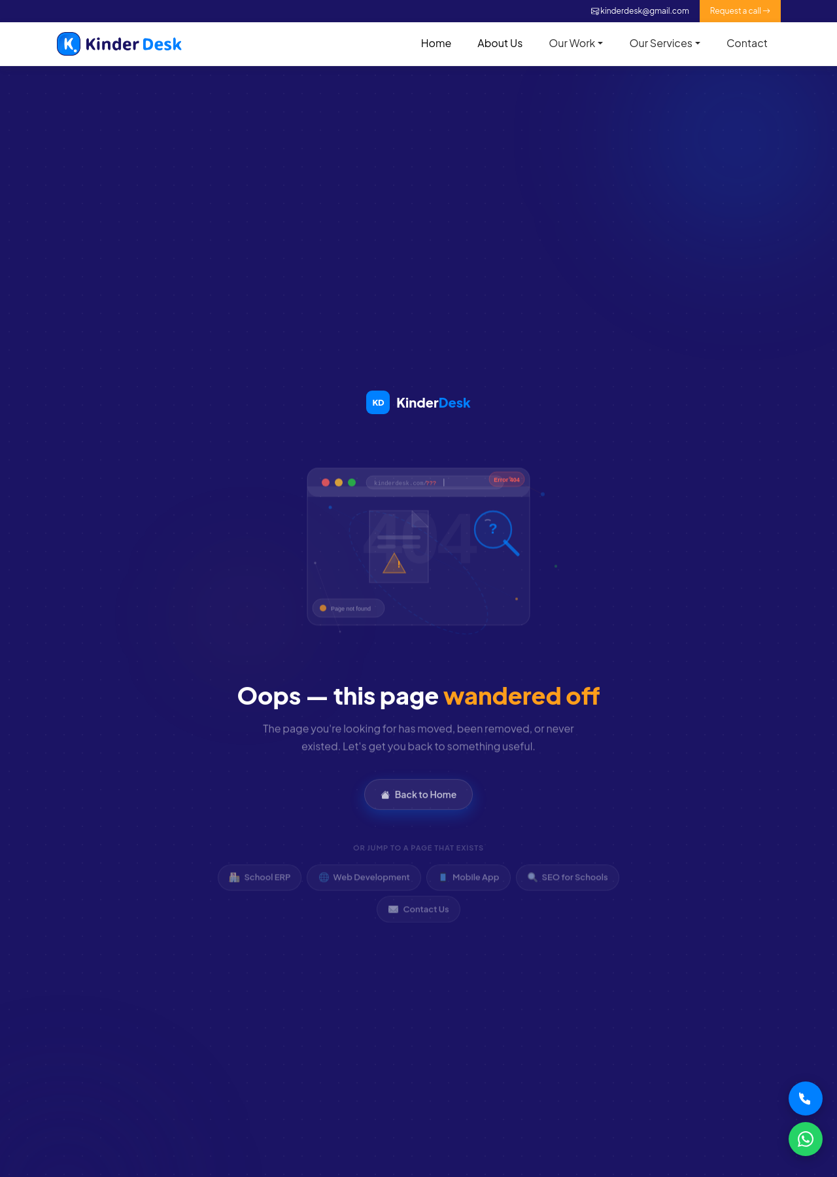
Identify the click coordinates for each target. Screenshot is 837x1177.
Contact (747, 43)
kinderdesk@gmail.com (640, 11)
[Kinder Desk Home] (418, 402)
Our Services (660, 43)
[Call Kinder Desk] (806, 1098)
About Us (499, 43)
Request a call (740, 11)
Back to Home (419, 804)
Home (436, 43)
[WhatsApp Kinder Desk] (806, 1139)
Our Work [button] (572, 43)
